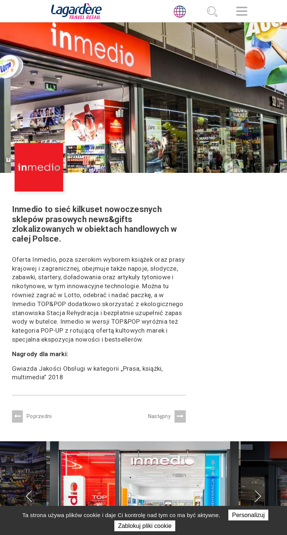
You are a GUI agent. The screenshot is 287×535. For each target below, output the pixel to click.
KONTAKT (137, 491)
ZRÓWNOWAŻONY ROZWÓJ (145, 459)
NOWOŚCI (137, 472)
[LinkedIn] (185, 448)
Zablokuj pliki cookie (145, 526)
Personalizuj (248, 515)
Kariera (136, 481)
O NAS (133, 437)
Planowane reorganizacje (221, 481)
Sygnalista (199, 500)
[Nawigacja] (241, 12)
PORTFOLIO (139, 447)
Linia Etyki (197, 491)
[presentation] (29, 355)
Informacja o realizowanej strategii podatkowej (223, 468)
